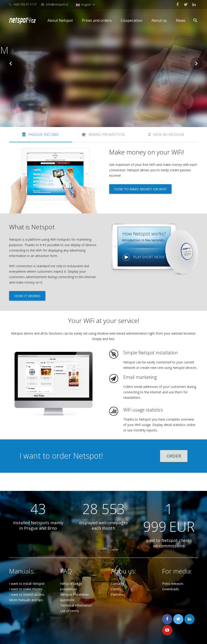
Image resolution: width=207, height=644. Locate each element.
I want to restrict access (26, 577)
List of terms (69, 593)
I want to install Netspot (26, 566)
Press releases (172, 566)
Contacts (117, 566)
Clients (116, 571)
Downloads (170, 571)
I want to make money (25, 571)
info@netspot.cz (57, 4)
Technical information (76, 587)
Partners (117, 577)
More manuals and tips (26, 582)
